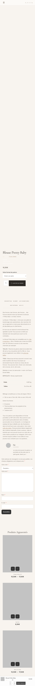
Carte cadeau (5, 626)
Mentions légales (6, 670)
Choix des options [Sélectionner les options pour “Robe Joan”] (13, 489)
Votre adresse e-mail (6, 551)
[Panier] (32, 2)
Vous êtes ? (4, 535)
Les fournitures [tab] (24, 78)
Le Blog (3, 658)
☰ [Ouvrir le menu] (4, 2)
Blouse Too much (17, 447)
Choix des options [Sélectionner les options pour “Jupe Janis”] (13, 394)
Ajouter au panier (18, 61)
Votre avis (5, 249)
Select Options (21, 683)
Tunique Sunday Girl (17, 352)
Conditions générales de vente (10, 667)
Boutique (4, 623)
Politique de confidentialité (8, 673)
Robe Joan (17, 495)
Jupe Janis (17, 399)
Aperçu (17, 346)
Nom (3, 272)
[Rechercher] (25, 2)
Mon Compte (5, 638)
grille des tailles (7, 206)
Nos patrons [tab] (14, 83)
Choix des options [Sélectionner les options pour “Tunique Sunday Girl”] (13, 346)
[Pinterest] (13, 614)
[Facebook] (6, 614)
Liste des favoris (6, 629)
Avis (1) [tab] (21, 83)
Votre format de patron (10, 50)
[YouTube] (10, 614)
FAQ (2, 645)
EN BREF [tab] (15, 78)
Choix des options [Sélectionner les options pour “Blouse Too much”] (13, 442)
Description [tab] (8, 78)
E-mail (4, 280)
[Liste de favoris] (30, 2)
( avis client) (12, 34)
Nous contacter (5, 642)
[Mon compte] (28, 2)
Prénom (3, 543)
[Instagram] (2, 614)
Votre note (5, 242)
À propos (4, 654)
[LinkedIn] (17, 614)
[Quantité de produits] (6, 60)
